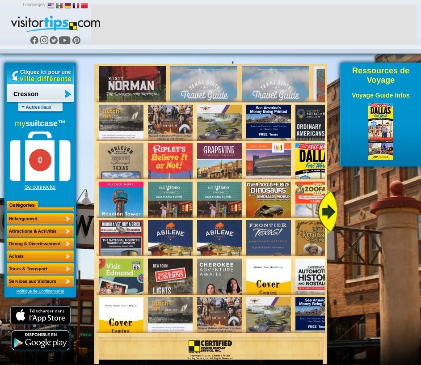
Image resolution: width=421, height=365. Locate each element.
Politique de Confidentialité (40, 291)
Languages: (34, 4)
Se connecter (40, 187)
